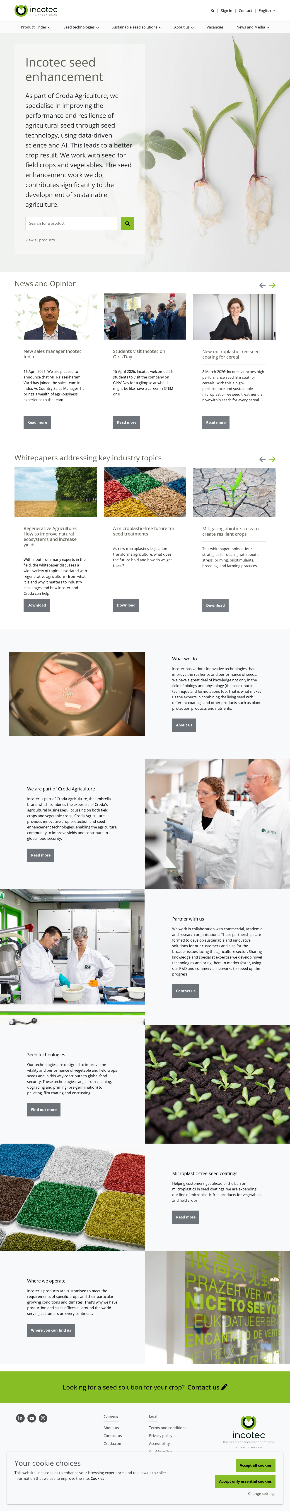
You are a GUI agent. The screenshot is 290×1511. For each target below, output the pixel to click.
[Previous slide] (262, 285)
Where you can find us (51, 1330)
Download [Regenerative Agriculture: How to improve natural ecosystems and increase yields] (36, 606)
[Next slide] (272, 285)
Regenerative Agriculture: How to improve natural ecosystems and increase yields (50, 538)
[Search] (127, 223)
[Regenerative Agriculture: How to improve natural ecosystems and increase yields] (55, 494)
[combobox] (71, 223)
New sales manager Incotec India (53, 356)
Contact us (186, 990)
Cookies (97, 1478)
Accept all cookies (256, 1465)
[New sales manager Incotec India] (55, 318)
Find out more (44, 1109)
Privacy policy (160, 1435)
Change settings (262, 1493)
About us (184, 725)
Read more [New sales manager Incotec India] (37, 424)
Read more (41, 855)
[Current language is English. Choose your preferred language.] (267, 11)
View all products (40, 240)
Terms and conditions (167, 1427)
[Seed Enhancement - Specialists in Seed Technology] (36, 11)
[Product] (71, 223)
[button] (36, 27)
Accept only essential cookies (245, 1481)
